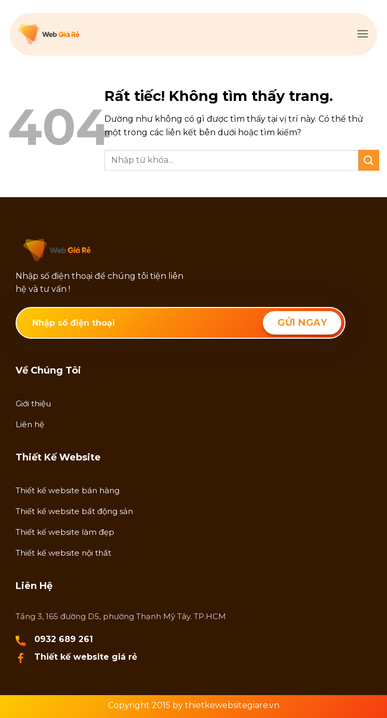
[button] (362, 33)
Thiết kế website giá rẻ (85, 657)
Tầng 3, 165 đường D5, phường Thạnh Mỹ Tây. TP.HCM (121, 616)
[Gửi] (368, 160)
